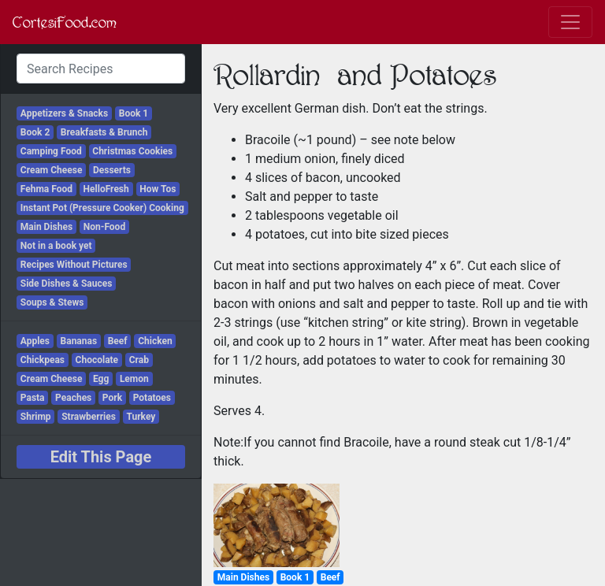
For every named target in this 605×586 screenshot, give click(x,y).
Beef (118, 341)
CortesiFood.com (65, 22)
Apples (35, 341)
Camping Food (51, 151)
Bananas (79, 341)
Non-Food (104, 226)
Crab (139, 359)
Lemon (134, 378)
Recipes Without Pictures (74, 264)
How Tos (157, 189)
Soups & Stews (52, 302)
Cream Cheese (51, 170)
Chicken (155, 341)
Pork (112, 397)
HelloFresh (106, 189)
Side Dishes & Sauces (66, 283)
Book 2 (35, 132)
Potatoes (152, 397)
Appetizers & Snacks (64, 113)
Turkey (140, 416)
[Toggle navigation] (570, 22)
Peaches (73, 397)
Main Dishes (46, 226)
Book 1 (133, 113)
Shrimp (35, 416)
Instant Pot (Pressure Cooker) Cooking (102, 207)
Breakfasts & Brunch (104, 132)
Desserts (112, 170)
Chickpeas (42, 359)
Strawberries (88, 416)
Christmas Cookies (132, 151)
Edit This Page (101, 456)
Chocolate (97, 359)
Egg (101, 378)
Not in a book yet (56, 245)
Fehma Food (46, 189)
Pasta (32, 397)
